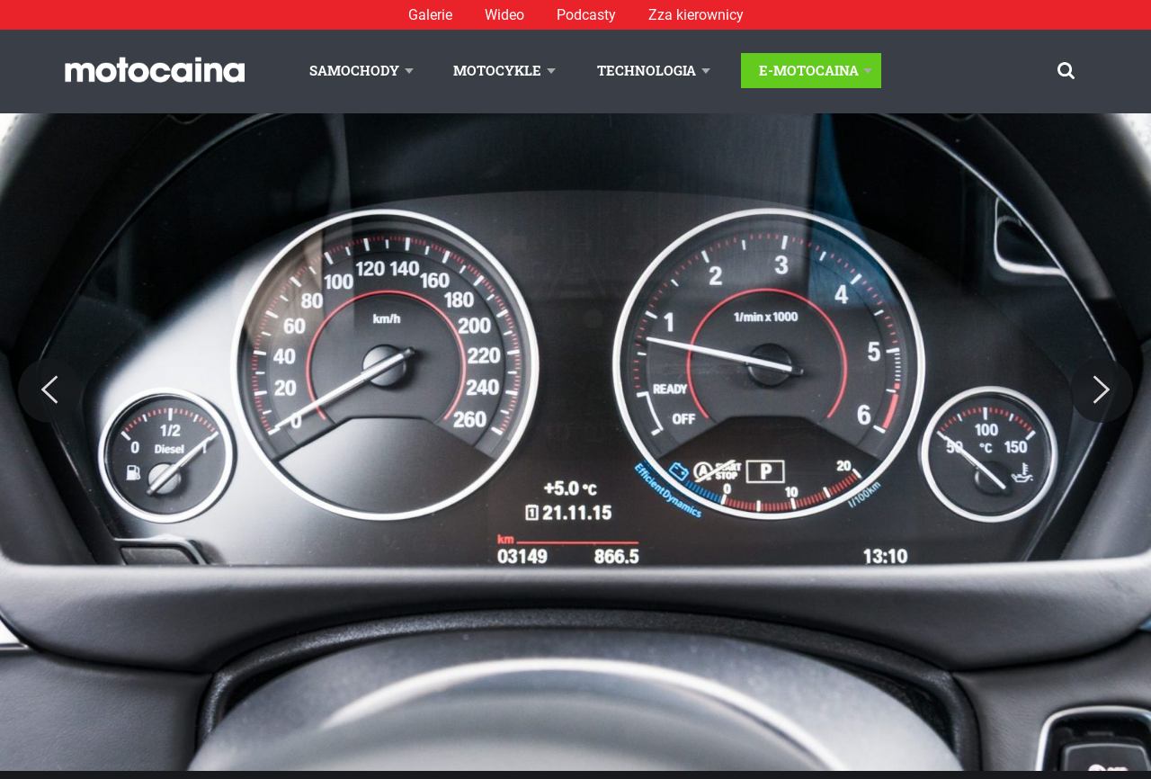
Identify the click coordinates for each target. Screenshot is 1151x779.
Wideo (504, 14)
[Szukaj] (1066, 70)
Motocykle (497, 70)
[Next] (1101, 390)
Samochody (354, 70)
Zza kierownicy (696, 14)
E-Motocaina (809, 70)
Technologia (646, 70)
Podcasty (586, 14)
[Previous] (49, 390)
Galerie (430, 14)
